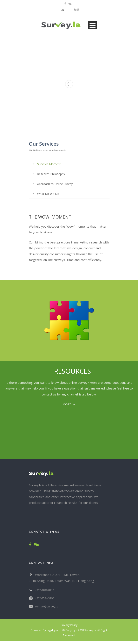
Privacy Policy (69, 625)
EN (64, 10)
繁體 (76, 10)
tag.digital (53, 630)
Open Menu (92, 25)
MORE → (69, 404)
